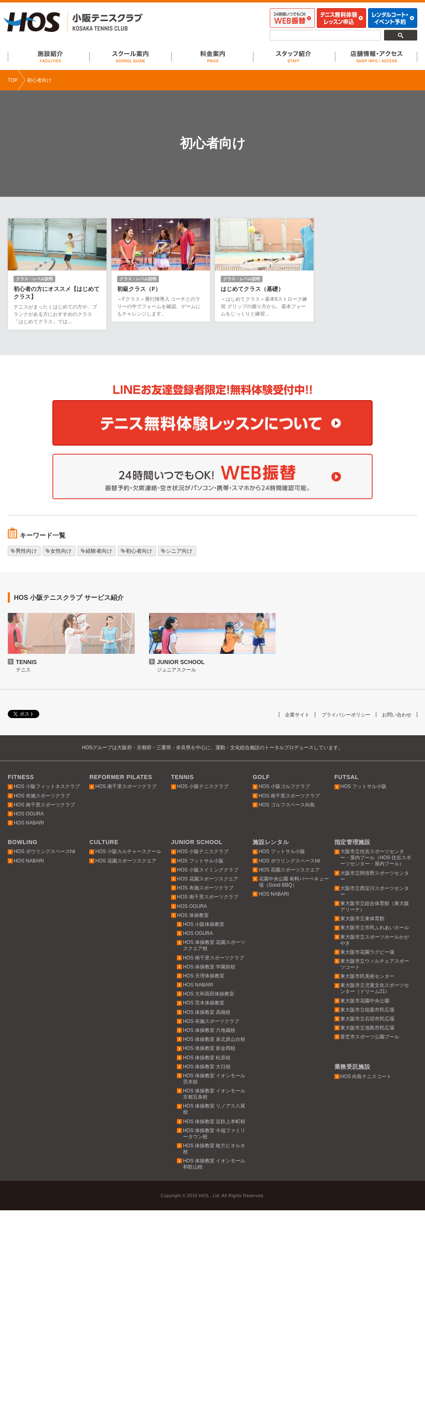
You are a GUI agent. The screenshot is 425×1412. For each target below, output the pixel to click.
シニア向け (179, 551)
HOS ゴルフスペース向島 (287, 805)
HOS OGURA (28, 814)
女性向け (61, 551)
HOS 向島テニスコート (365, 1076)
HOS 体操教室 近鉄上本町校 (214, 1121)
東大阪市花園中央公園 (364, 1001)
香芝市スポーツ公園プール (369, 1037)
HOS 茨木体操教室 (203, 1003)
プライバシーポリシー (341, 715)
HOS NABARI (29, 823)
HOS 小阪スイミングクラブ (207, 870)
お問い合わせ (395, 715)
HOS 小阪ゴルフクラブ (284, 786)
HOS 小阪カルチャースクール (128, 851)
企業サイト (289, 715)
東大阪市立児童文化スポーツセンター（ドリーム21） (374, 988)
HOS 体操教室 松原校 (207, 1058)
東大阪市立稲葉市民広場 (367, 1010)
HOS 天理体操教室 (203, 976)
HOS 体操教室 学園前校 (209, 967)
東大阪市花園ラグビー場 (367, 952)
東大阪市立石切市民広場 (367, 1019)
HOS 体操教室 (192, 915)
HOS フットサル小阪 (363, 786)
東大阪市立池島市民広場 (367, 1028)
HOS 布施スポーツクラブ (42, 796)
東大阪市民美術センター (367, 976)
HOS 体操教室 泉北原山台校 (214, 1039)
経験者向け (99, 551)
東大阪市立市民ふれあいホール (374, 927)
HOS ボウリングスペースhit (44, 851)
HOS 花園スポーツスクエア (125, 861)
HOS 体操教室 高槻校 (207, 1012)
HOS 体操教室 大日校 (207, 1067)
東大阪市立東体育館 (362, 918)
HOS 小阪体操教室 (203, 924)
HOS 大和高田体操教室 (208, 994)
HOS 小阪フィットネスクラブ (46, 786)
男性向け (26, 551)
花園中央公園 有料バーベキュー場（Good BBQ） (294, 882)
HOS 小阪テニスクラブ (202, 786)
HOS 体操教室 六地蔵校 (209, 1030)
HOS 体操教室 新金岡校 (209, 1048)
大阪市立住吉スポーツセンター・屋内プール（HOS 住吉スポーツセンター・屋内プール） (375, 858)
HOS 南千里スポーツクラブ (44, 805)
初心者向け (139, 551)
